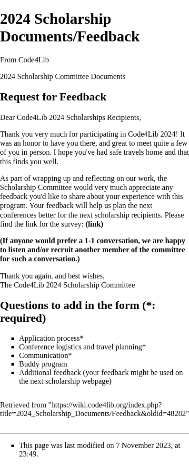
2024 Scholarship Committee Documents (63, 76)
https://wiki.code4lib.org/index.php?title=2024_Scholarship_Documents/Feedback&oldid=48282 (93, 409)
